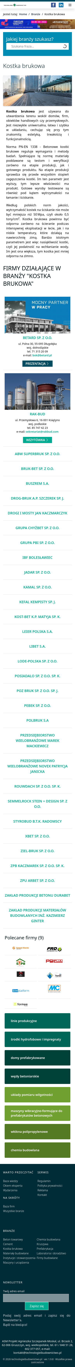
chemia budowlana (25, 1150)
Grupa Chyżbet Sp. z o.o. (37, 528)
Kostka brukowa (13, 1248)
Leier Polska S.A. (37, 631)
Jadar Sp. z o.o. (37, 572)
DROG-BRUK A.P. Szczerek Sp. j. (37, 498)
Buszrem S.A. (37, 483)
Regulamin (44, 1181)
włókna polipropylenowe (29, 1132)
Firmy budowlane (47, 1258)
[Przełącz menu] (70, 5)
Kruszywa (42, 1244)
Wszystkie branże (13, 1211)
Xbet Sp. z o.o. (37, 836)
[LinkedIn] (61, 5)
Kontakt (42, 1195)
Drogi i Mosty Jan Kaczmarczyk (37, 513)
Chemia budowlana (48, 1239)
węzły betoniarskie (25, 1076)
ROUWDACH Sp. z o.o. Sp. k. (37, 786)
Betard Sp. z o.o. (37, 337)
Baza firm (9, 1206)
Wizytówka (37, 440)
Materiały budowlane (16, 1253)
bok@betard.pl (42, 355)
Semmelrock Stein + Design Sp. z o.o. (37, 804)
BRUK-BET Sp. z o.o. (37, 468)
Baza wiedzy (10, 1181)
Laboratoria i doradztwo (51, 1253)
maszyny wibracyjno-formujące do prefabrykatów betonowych (36, 1113)
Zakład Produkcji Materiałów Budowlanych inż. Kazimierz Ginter (37, 915)
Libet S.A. (37, 646)
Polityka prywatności (50, 1185)
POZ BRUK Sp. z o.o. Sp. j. (37, 690)
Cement (8, 1244)
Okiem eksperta (12, 1185)
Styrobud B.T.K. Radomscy (37, 821)
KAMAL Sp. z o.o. (37, 587)
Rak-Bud (37, 414)
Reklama (43, 1190)
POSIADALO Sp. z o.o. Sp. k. (37, 676)
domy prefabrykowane (28, 1058)
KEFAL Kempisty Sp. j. (37, 602)
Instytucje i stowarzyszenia (19, 1258)
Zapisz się (37, 1306)
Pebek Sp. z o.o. (37, 705)
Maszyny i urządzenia (16, 1262)
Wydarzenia (10, 1190)
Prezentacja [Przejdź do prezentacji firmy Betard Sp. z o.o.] (37, 364)
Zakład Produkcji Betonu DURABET (37, 895)
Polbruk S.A (37, 720)
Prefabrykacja (45, 1248)
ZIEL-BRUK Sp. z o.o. (37, 851)
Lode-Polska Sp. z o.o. (37, 661)
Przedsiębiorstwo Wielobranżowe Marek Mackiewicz (37, 740)
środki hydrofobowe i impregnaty (36, 1039)
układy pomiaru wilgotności (32, 1095)
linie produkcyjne (24, 1021)
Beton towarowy (13, 1239)
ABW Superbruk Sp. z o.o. (37, 454)
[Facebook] (53, 5)
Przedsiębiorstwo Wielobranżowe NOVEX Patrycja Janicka (37, 766)
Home (23, 14)
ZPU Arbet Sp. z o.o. (37, 880)
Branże (35, 14)
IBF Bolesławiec (37, 557)
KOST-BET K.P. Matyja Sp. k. (37, 616)
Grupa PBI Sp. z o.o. (37, 542)
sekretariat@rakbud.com (42, 431)
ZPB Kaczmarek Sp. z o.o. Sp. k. (38, 865)
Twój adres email (14, 1291)
